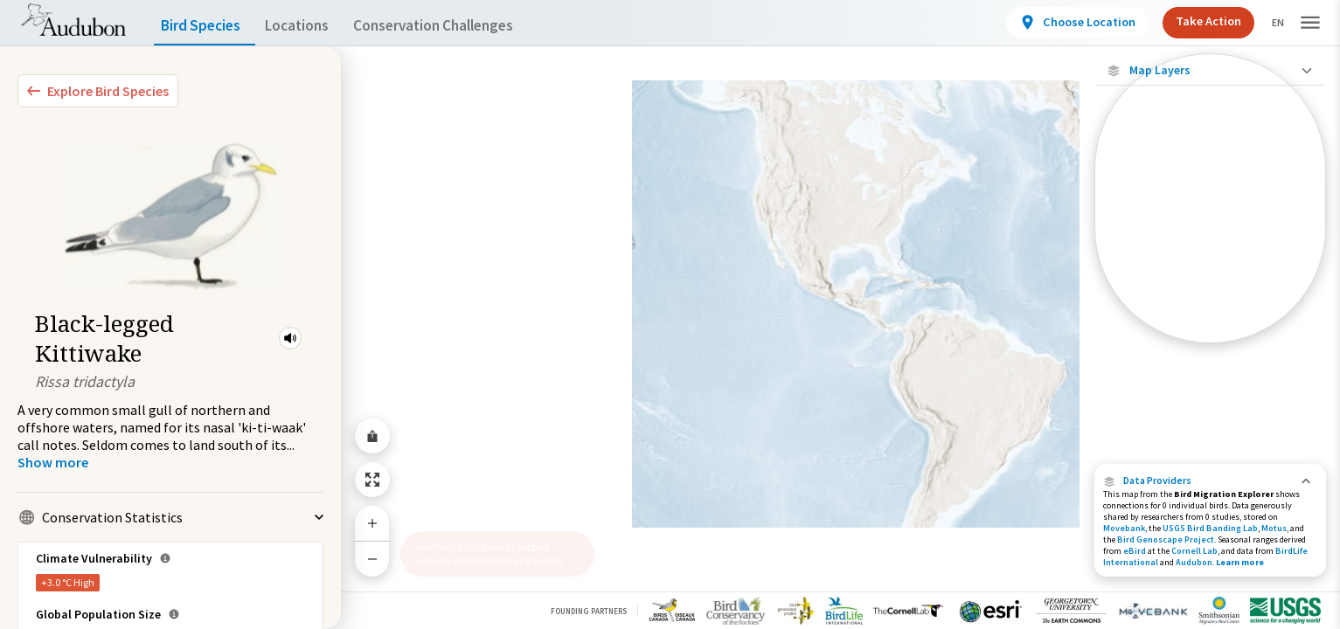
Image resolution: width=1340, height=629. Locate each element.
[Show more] (52, 462)
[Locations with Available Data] (1210, 182)
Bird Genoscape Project (1165, 539)
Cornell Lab (1194, 550)
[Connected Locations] (1210, 211)
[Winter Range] (1210, 301)
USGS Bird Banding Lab (1210, 528)
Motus (1274, 528)
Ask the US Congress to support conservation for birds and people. (490, 553)
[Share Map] (372, 435)
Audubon (1194, 562)
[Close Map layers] (1210, 70)
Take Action (1193, 21)
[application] (670, 314)
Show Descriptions (1210, 347)
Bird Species (204, 26)
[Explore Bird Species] (97, 90)
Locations (312, 26)
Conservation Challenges (461, 26)
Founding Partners (589, 611)
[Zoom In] (372, 523)
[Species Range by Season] (1210, 241)
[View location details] (1062, 22)
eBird (1134, 550)
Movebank (1124, 528)
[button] (290, 338)
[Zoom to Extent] (372, 479)
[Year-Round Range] (1210, 331)
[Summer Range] (1210, 272)
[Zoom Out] (372, 559)
